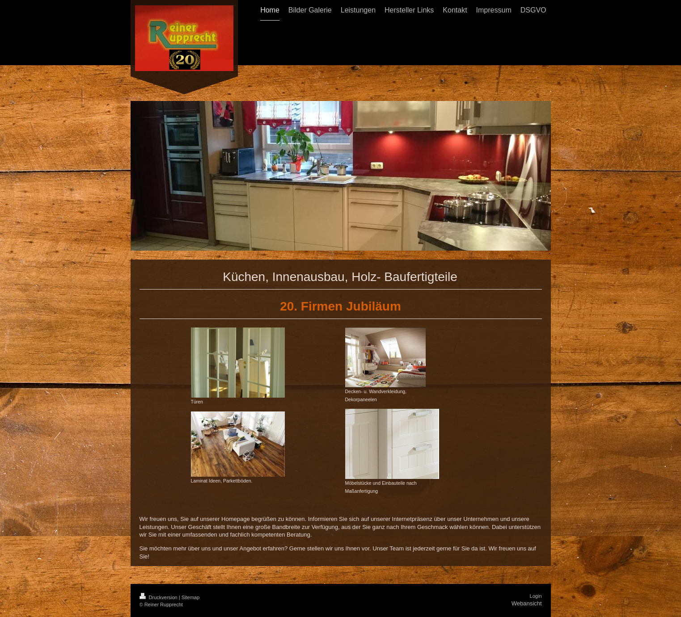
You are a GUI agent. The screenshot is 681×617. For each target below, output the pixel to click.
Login (536, 596)
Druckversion (159, 597)
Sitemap (190, 597)
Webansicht (527, 603)
